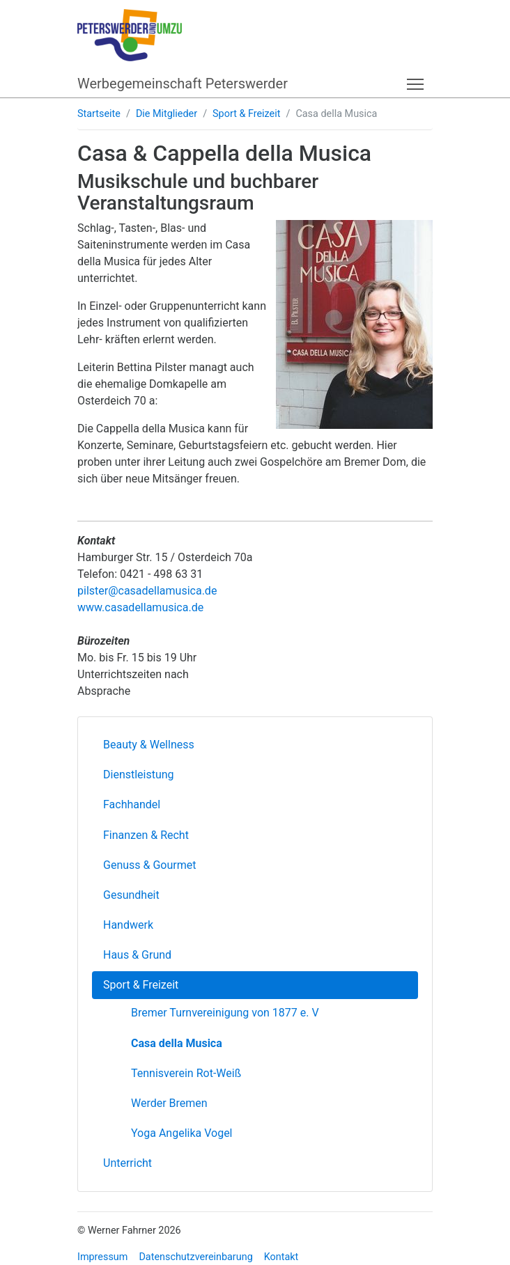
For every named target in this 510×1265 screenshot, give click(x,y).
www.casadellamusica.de (140, 607)
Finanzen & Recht (146, 835)
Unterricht (127, 1163)
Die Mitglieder (166, 114)
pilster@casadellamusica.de (147, 590)
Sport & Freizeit (246, 114)
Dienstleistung (138, 774)
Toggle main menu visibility (416, 81)
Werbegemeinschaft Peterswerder (182, 83)
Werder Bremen (169, 1103)
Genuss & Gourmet (149, 865)
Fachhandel (131, 804)
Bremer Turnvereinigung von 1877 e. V (225, 1012)
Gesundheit (131, 895)
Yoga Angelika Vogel (182, 1133)
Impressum (102, 1257)
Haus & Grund (137, 954)
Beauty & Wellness (148, 744)
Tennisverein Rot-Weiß (186, 1073)
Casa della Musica (176, 1043)
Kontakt (281, 1257)
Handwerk (128, 925)
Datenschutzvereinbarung (195, 1257)
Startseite (99, 114)
